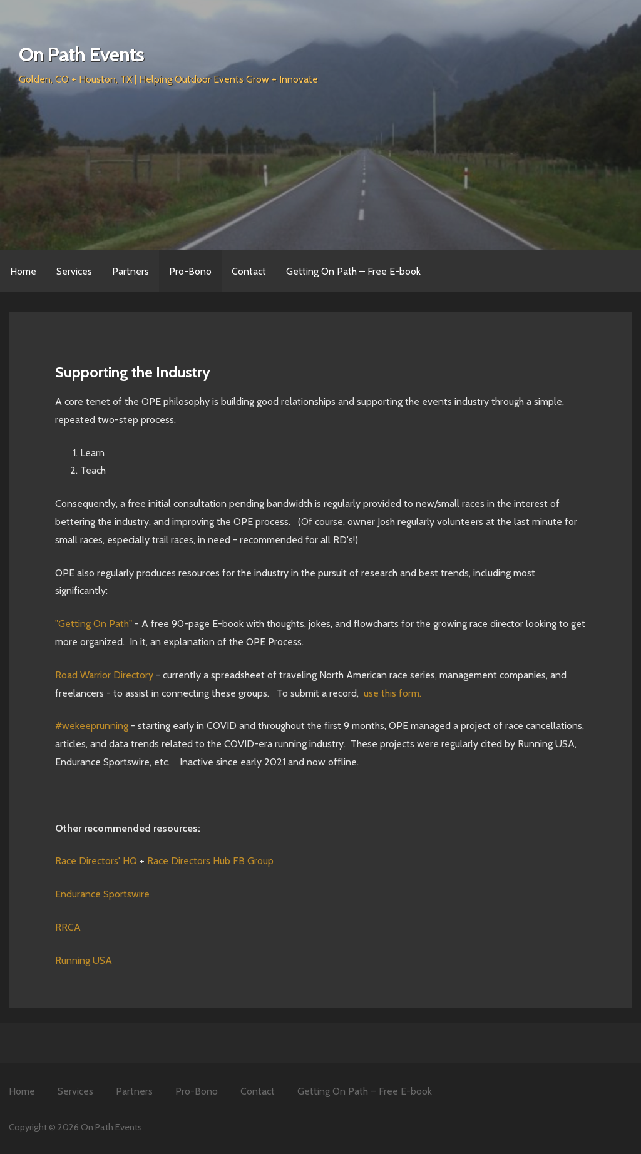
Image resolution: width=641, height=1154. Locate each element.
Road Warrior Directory (104, 675)
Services (74, 271)
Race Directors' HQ (96, 861)
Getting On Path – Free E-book (353, 271)
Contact (249, 271)
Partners (130, 271)
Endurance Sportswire (102, 894)
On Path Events (81, 54)
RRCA (68, 927)
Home (23, 271)
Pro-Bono (190, 271)
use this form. (392, 693)
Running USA (83, 960)
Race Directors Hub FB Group (210, 861)
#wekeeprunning (91, 726)
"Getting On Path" (93, 624)
